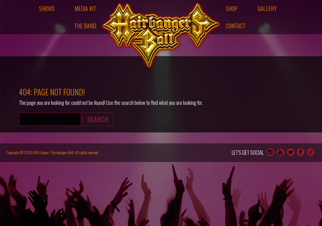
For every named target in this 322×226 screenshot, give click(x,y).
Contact (236, 25)
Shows (47, 8)
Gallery (267, 8)
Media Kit (85, 8)
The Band (85, 25)
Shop (232, 8)
